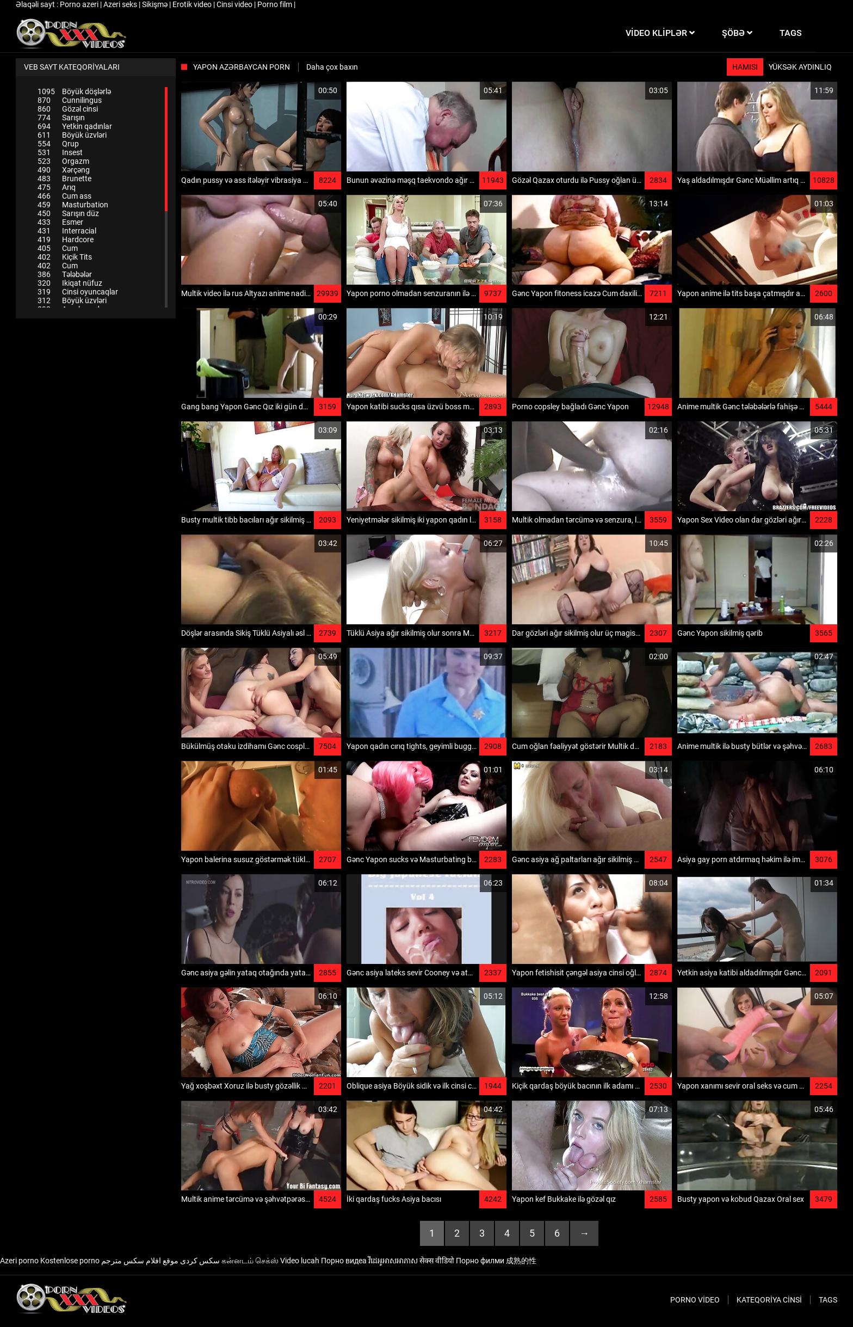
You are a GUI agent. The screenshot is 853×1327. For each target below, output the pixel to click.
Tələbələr (65, 274)
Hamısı (745, 67)
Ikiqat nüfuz (70, 283)
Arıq (57, 187)
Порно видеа (344, 1260)
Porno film (275, 4)
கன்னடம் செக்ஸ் (250, 1260)
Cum (58, 248)
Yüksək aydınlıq (800, 67)
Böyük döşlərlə (74, 91)
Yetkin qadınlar (75, 126)
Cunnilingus (70, 100)
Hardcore (66, 239)
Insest (60, 152)
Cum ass (64, 196)
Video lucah (299, 1260)
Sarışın (61, 117)
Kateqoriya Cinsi (769, 1299)
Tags (828, 1299)
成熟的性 (521, 1260)
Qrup (58, 143)
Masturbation (73, 204)
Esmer (60, 222)
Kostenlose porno (70, 1260)
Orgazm (63, 161)
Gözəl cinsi (68, 109)
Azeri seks (121, 4)
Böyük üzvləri (72, 135)
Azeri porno (19, 1260)
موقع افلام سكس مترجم (139, 1260)
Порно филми (480, 1260)
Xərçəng (64, 169)
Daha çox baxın (332, 67)
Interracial (67, 230)
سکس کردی (200, 1260)
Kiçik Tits (65, 257)
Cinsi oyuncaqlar (78, 291)
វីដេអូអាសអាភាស (393, 1260)
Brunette (64, 178)
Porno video (695, 1299)
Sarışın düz (68, 213)
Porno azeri (80, 4)
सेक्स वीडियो (436, 1260)
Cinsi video (235, 4)
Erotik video (192, 4)
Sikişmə (155, 4)
